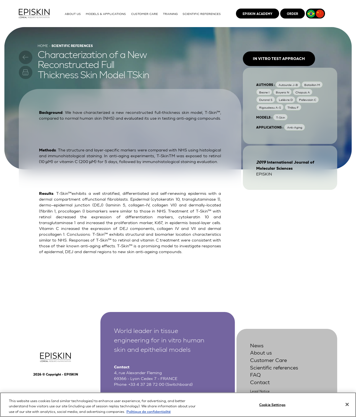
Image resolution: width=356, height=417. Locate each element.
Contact (260, 381)
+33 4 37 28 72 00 (146, 384)
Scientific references (274, 367)
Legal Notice (260, 391)
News (257, 345)
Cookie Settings (272, 407)
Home (43, 45)
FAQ (255, 374)
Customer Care (268, 359)
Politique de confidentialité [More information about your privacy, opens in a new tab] (148, 414)
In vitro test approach (279, 58)
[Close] (347, 407)
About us (261, 352)
